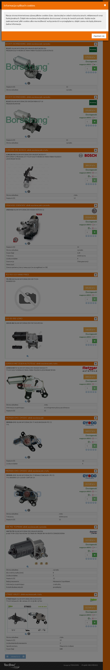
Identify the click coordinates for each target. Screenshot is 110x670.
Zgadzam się (99, 36)
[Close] (105, 5)
